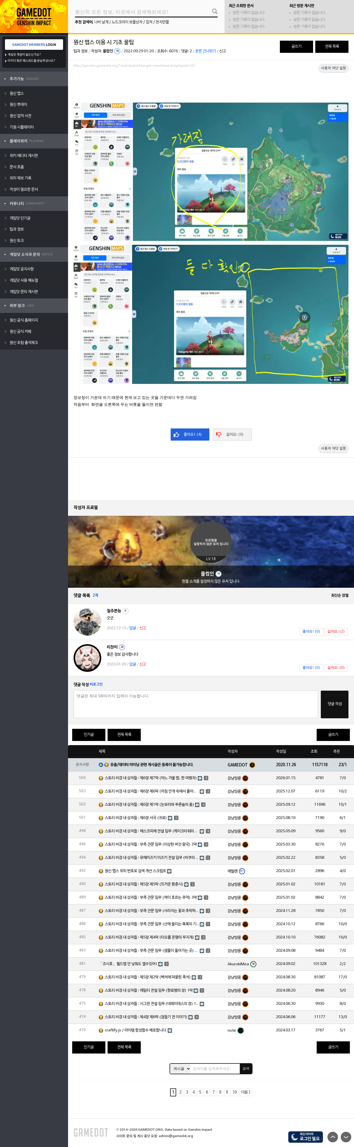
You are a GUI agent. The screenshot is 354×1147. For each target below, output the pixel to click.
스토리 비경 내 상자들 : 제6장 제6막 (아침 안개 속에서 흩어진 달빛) (152, 791)
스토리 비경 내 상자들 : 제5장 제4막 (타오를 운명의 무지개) (149, 937)
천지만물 (162, 22)
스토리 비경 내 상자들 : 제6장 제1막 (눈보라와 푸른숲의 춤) (149, 805)
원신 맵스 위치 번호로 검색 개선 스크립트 (135, 871)
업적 (149, 22)
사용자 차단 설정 (333, 68)
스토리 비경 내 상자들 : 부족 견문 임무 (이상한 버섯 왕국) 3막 (151, 844)
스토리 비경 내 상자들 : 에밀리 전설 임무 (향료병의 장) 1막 (149, 991)
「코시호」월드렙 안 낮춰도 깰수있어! (128, 964)
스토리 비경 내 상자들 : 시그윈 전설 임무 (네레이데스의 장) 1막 (152, 1004)
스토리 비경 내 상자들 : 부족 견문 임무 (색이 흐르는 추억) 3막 (151, 898)
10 (234, 1092)
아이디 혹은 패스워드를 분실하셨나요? (32, 61)
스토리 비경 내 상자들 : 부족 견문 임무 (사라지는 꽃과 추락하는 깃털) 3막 (152, 911)
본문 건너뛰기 (205, 51)
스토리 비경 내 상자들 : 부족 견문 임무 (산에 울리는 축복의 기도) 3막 (152, 924)
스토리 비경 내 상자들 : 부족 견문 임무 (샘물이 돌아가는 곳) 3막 (152, 951)
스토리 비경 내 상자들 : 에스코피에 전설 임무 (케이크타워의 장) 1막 (152, 831)
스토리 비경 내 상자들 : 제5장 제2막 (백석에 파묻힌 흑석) (148, 977)
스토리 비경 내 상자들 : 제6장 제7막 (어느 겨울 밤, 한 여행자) (151, 778)
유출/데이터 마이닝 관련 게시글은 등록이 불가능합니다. (152, 765)
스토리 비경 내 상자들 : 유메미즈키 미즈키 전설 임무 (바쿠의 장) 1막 (152, 858)
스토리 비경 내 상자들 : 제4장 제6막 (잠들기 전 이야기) (146, 1017)
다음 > (245, 1092)
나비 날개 (101, 22)
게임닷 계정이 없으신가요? (24, 54)
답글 (132, 628)
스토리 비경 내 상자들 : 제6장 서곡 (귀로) (136, 818)
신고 (222, 51)
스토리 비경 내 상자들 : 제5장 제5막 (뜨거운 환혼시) (144, 884)
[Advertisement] (211, 85)
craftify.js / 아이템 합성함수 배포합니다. (136, 1030)
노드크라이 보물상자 (127, 22)
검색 (246, 1068)
